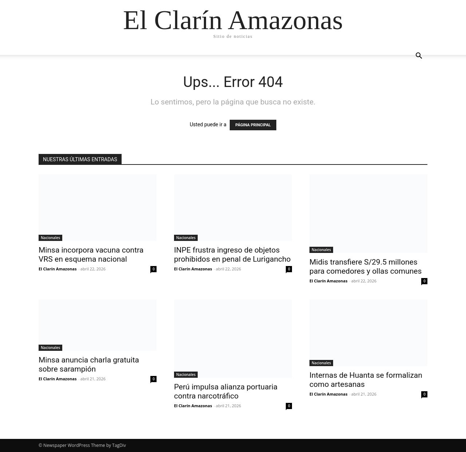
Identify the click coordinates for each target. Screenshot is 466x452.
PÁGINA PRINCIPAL (252, 125)
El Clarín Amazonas (57, 268)
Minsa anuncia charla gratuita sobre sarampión (89, 364)
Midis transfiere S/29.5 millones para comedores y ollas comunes (365, 266)
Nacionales (50, 237)
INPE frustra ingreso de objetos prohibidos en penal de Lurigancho (232, 254)
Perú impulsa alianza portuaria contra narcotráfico (225, 391)
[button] (418, 56)
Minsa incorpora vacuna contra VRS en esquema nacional (91, 254)
